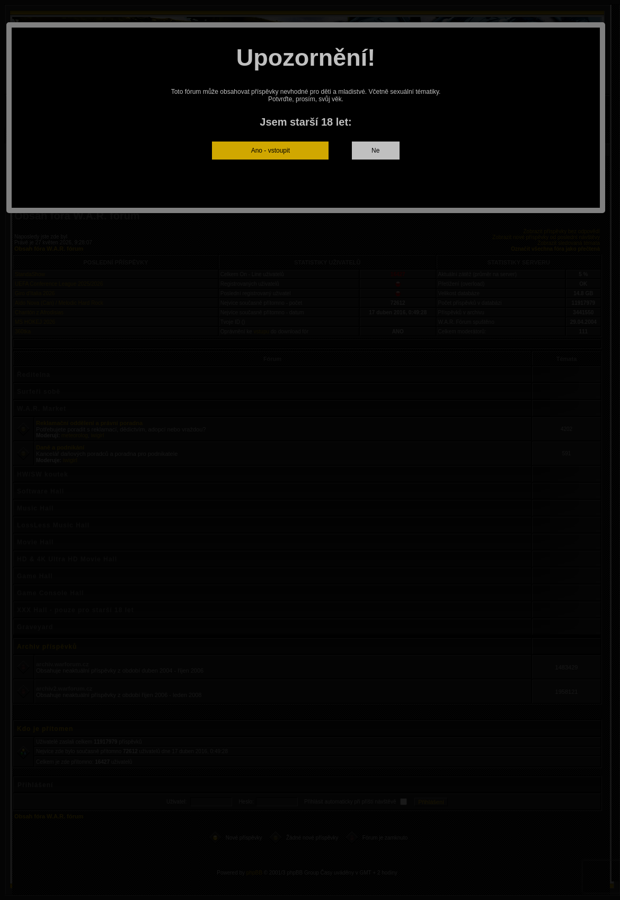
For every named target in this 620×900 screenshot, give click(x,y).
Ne (375, 150)
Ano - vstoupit (270, 150)
